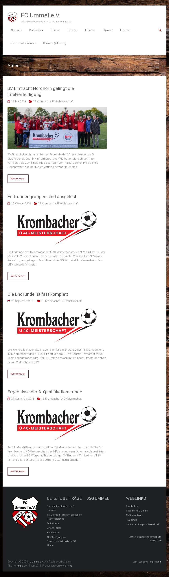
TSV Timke (131, 519)
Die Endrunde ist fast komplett (38, 294)
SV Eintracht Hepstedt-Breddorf (142, 524)
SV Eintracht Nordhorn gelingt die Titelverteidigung (41, 91)
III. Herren (90, 30)
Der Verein (35, 30)
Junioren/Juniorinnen (23, 43)
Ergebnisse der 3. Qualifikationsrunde (45, 391)
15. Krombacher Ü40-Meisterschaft (53, 101)
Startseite (16, 30)
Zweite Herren (54, 528)
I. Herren (55, 30)
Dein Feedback (140, 561)
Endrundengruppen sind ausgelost (42, 196)
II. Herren (72, 30)
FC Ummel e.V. (40, 15)
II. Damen (125, 30)
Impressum (155, 561)
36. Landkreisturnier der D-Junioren (61, 508)
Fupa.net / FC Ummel (137, 510)
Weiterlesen (18, 178)
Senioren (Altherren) (54, 43)
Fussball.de (132, 506)
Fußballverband (134, 515)
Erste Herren (53, 532)
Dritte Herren (53, 523)
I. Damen (107, 30)
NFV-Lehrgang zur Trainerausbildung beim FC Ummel (61, 541)
